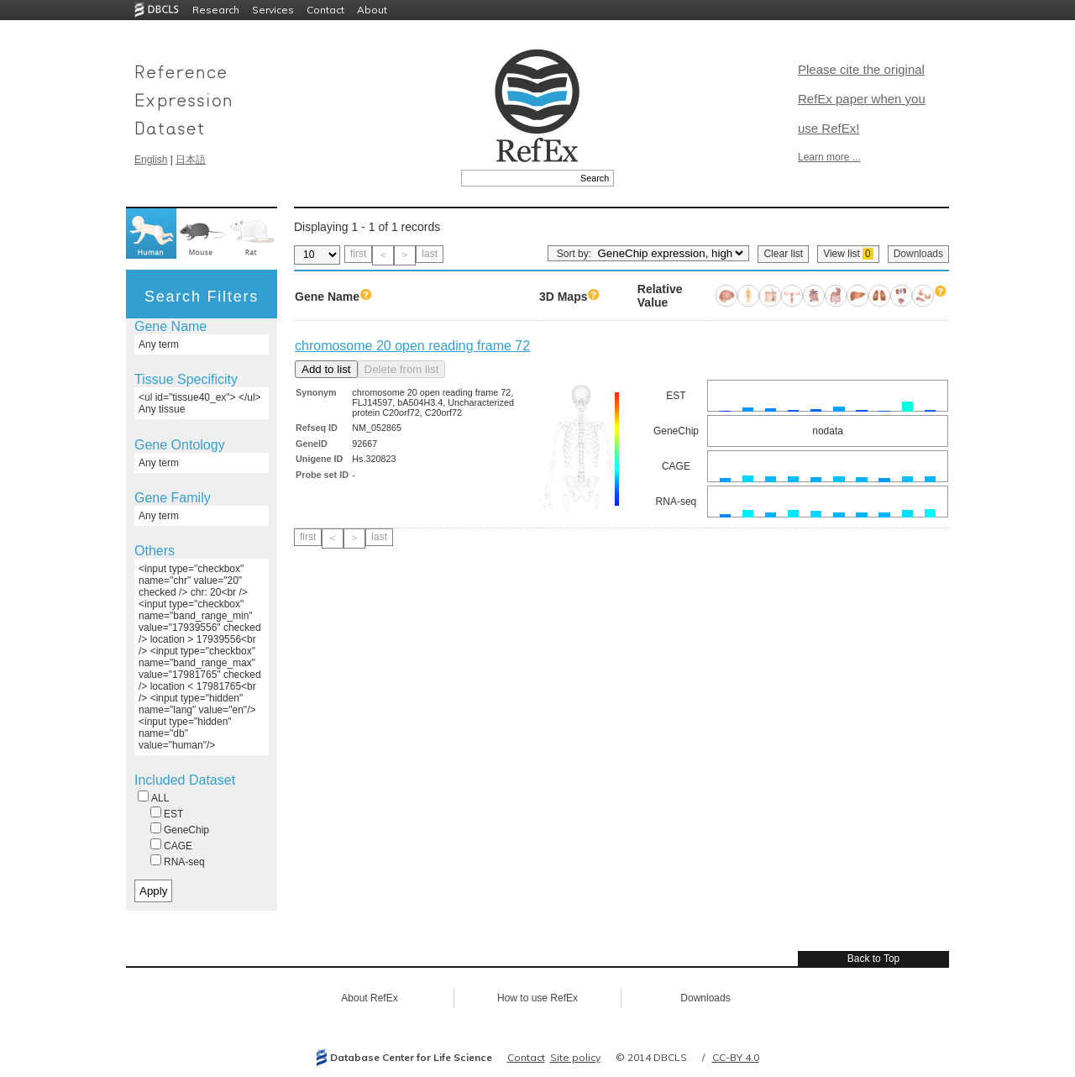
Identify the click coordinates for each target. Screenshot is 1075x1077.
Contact (325, 9)
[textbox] (518, 178)
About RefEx (369, 998)
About (372, 9)
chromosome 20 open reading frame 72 (412, 346)
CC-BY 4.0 (735, 1057)
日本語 (191, 159)
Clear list (783, 254)
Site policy (575, 1057)
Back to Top (873, 958)
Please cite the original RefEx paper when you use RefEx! (862, 98)
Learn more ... (829, 157)
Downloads (918, 254)
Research (215, 9)
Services (273, 9)
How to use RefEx (537, 998)
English (150, 159)
